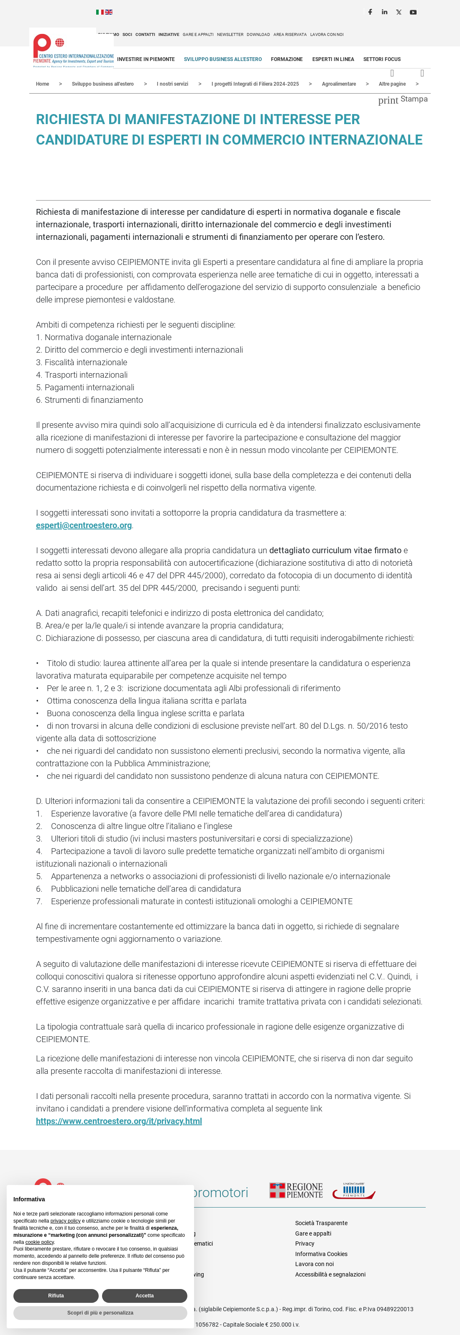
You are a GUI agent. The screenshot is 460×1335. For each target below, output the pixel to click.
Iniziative (168, 34)
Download (258, 34)
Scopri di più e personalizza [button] (100, 1313)
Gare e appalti (198, 34)
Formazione (287, 59)
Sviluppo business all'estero (223, 59)
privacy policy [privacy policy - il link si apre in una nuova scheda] (66, 1221)
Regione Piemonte (300, 1195)
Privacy (304, 1243)
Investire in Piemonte (146, 59)
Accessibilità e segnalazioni (330, 1274)
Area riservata (290, 34)
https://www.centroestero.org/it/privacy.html (119, 1121)
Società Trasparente (321, 1222)
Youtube (414, 11)
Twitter (400, 11)
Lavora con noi (327, 34)
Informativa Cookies (321, 1253)
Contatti (145, 34)
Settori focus (382, 59)
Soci (127, 34)
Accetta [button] (144, 1296)
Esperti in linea (333, 59)
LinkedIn (386, 11)
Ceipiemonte (73, 50)
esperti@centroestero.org (84, 525)
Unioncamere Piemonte (363, 1195)
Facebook (371, 11)
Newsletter (230, 34)
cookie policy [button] (40, 1242)
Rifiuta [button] (56, 1296)
